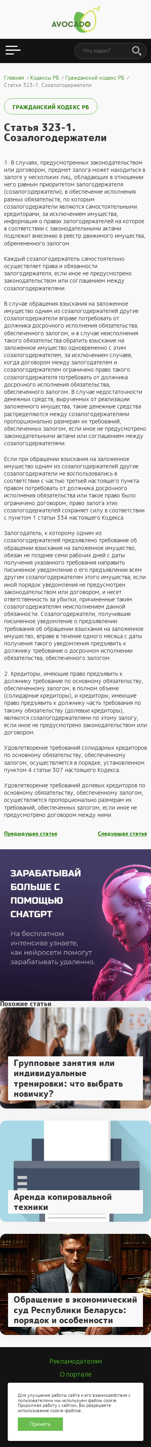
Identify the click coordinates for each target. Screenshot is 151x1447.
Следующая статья (122, 834)
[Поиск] (137, 51)
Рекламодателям (76, 1361)
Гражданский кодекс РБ (50, 107)
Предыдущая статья (30, 834)
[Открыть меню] (13, 51)
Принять (40, 1424)
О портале (75, 1374)
